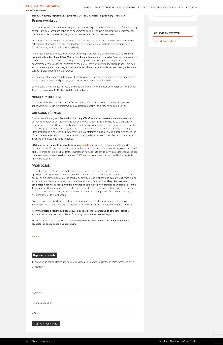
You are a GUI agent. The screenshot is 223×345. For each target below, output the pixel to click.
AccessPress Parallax (187, 341)
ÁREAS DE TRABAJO (104, 7)
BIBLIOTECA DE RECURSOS (163, 7)
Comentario (38, 266)
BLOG (180, 7)
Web (34, 313)
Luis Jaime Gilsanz (43, 6)
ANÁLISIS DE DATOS (126, 7)
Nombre (37, 293)
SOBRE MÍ (87, 7)
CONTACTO (191, 7)
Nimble (85, 145)
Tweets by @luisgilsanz (164, 41)
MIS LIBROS (143, 7)
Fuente (35, 236)
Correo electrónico (42, 303)
